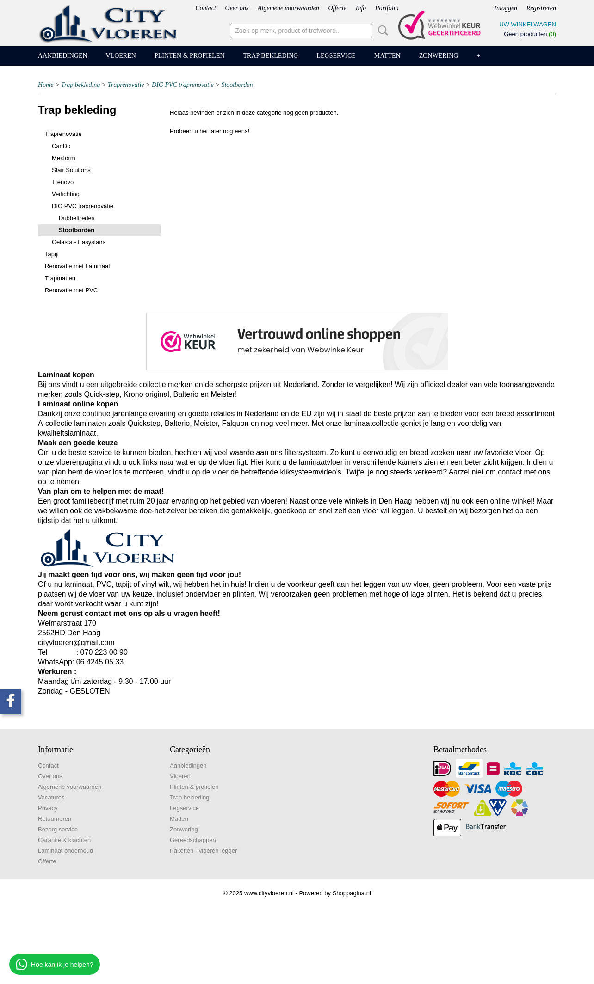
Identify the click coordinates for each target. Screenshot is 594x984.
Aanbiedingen (62, 55)
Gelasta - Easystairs (78, 242)
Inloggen (505, 8)
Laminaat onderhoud (65, 850)
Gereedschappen (193, 839)
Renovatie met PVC (71, 290)
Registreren (541, 8)
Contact (205, 8)
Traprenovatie (126, 84)
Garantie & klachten (64, 839)
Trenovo (63, 181)
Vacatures (51, 797)
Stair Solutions (71, 169)
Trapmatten (60, 278)
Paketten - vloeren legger (203, 850)
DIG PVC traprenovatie (183, 84)
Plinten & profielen (190, 55)
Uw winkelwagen (527, 24)
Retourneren (54, 818)
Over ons (236, 8)
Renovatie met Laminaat (77, 266)
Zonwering (438, 55)
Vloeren (121, 55)
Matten (387, 55)
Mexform (63, 157)
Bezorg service (58, 829)
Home (45, 84)
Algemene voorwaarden (288, 8)
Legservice (335, 55)
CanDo (61, 145)
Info (361, 8)
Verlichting (66, 194)
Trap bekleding (270, 55)
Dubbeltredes (76, 218)
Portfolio (387, 8)
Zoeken (381, 30)
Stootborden (237, 84)
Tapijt (52, 254)
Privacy (48, 808)
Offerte (337, 8)
